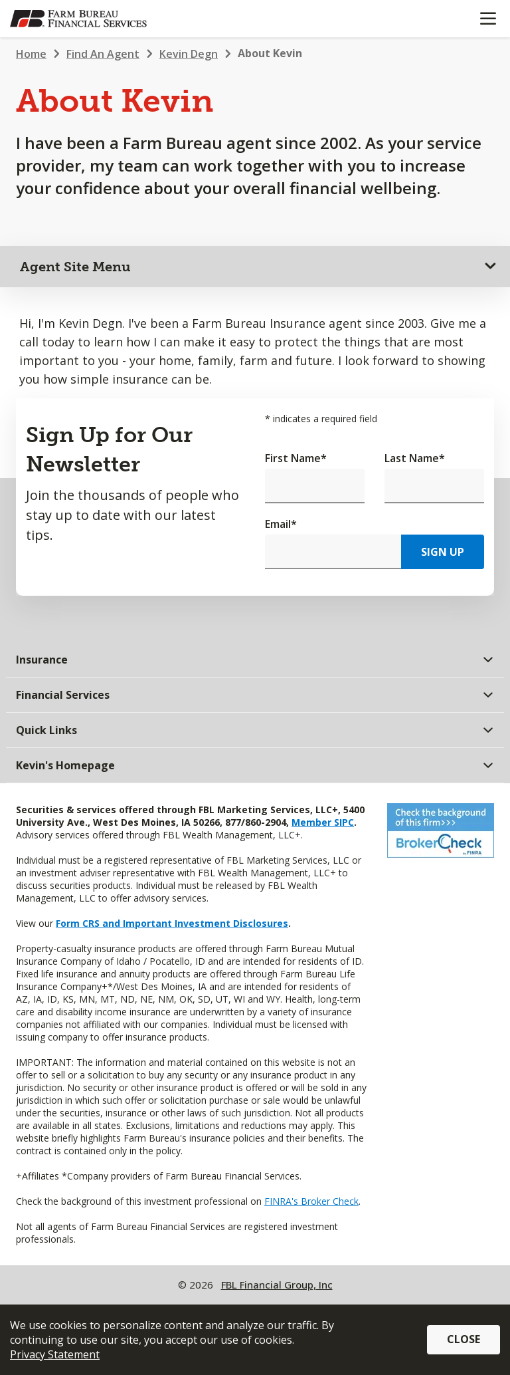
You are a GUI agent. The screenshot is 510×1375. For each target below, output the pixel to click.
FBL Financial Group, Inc (277, 1284)
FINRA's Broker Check (311, 1201)
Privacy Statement (55, 1354)
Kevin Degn (188, 54)
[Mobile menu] (487, 18)
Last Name (414, 458)
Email (281, 524)
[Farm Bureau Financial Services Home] (78, 18)
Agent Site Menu (75, 267)
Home (31, 54)
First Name (296, 458)
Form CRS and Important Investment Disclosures (172, 923)
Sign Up (442, 552)
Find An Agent (102, 54)
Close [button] (463, 1339)
